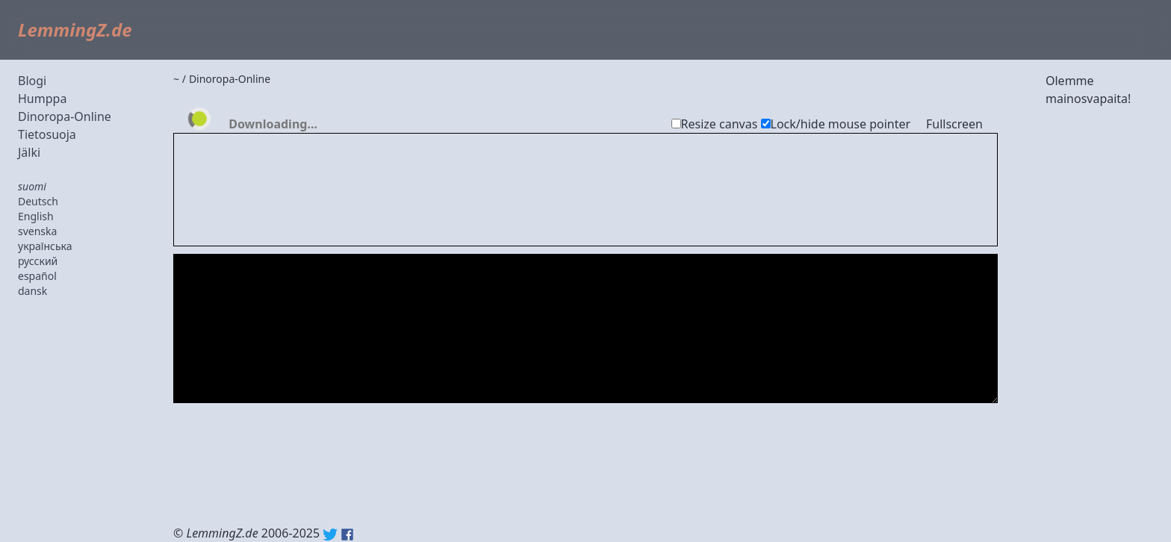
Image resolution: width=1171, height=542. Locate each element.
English (36, 216)
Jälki (29, 152)
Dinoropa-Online (64, 116)
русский (38, 261)
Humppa (42, 98)
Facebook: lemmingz (347, 535)
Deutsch (38, 201)
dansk (32, 291)
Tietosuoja (47, 134)
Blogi (32, 80)
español (37, 276)
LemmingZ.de (75, 29)
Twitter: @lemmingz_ (330, 535)
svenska (37, 231)
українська (45, 246)
